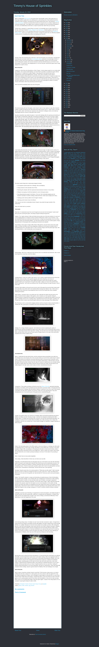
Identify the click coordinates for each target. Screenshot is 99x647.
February (69, 59)
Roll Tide (68, 73)
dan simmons (74, 170)
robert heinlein (80, 218)
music (65, 204)
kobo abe (78, 195)
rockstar (74, 219)
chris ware (76, 165)
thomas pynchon (82, 234)
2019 (67, 36)
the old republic (78, 232)
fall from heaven (74, 180)
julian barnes (76, 194)
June (68, 51)
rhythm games (82, 216)
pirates (73, 212)
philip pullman (69, 211)
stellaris (71, 226)
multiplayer (82, 203)
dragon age (82, 175)
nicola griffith (80, 205)
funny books (82, 183)
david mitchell (73, 173)
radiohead (68, 214)
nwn (65, 207)
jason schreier (66, 193)
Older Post (57, 630)
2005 (67, 107)
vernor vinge (80, 236)
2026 (67, 22)
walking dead (77, 237)
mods (74, 203)
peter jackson (79, 209)
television (76, 231)
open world (78, 207)
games (19, 585)
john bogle (77, 193)
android (72, 154)
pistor (75, 212)
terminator (66, 232)
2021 (67, 32)
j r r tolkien (80, 191)
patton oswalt (80, 208)
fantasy (66, 181)
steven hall (78, 227)
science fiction (79, 222)
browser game (67, 162)
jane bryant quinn (74, 192)
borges (81, 160)
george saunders (75, 186)
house (71, 189)
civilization (66, 167)
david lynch (83, 171)
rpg (29, 585)
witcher (71, 240)
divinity (84, 174)
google (65, 187)
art (67, 156)
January (69, 61)
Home (37, 630)
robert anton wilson (73, 218)
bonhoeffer (73, 160)
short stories (75, 224)
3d (64, 152)
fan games (83, 180)
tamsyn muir (82, 230)
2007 (67, 103)
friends (84, 181)
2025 (67, 24)
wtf (76, 240)
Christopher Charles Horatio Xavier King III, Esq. (75, 131)
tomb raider (69, 235)
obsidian (68, 207)
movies (78, 203)
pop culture (70, 213)
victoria (84, 236)
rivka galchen (66, 218)
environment (66, 179)
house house (75, 189)
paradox (72, 208)
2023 (67, 28)
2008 (67, 101)
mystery (68, 204)
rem (84, 214)
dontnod (76, 175)
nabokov (77, 204)
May (68, 53)
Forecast (68, 80)
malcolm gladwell (78, 198)
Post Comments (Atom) (40, 634)
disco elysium (74, 174)
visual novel (69, 237)
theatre (65, 234)
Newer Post (18, 630)
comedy (79, 167)
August (68, 48)
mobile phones (70, 203)
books (77, 160)
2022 (67, 30)
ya (80, 240)
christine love (82, 165)
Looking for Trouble (70, 67)
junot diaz (81, 194)
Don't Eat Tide (69, 69)
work (74, 240)
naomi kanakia (82, 204)
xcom (78, 240)
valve (76, 236)
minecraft (83, 202)
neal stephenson (68, 206)
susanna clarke (75, 230)
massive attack (82, 199)
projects (84, 213)
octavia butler (73, 207)
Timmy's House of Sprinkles (33, 5)
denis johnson (79, 173)
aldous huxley (82, 153)
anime (75, 154)
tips (64, 235)
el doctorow (77, 176)
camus (77, 162)
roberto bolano (69, 219)
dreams (72, 176)
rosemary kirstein (67, 220)
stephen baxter (76, 226)
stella (68, 226)
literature (77, 197)
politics (66, 213)
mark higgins (69, 199)
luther (74, 198)
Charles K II (66, 252)
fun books (76, 183)
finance (70, 181)
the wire (83, 232)
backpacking (73, 156)
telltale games (82, 231)
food (74, 181)
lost (84, 197)
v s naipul (73, 236)
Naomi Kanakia (67, 255)
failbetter (68, 180)
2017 (67, 83)
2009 (67, 99)
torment (32, 585)
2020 (67, 34)
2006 (67, 105)
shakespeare (82, 223)
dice (71, 174)
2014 (67, 89)
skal (80, 224)
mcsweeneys (66, 200)
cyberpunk (83, 169)
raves (74, 214)
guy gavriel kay (70, 187)
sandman (70, 222)
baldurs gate (79, 156)
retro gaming (71, 216)
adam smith (73, 152)
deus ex (83, 173)
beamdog (83, 157)
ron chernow (82, 219)
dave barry (69, 171)
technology (67, 231)
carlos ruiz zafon (82, 162)
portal (75, 213)
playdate (83, 212)
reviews (26, 585)
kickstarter (74, 195)
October (69, 44)
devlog (65, 174)
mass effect (75, 199)
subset (74, 228)
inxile (23, 585)
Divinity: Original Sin (32, 29)
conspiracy (76, 168)
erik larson (71, 179)
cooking (80, 168)
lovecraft (71, 198)
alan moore (76, 153)
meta (70, 200)
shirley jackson (69, 224)
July (68, 50)
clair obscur (73, 167)
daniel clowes (79, 170)
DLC (65, 175)
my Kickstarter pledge (37, 59)
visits (65, 237)
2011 (67, 95)
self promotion (70, 223)
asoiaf (69, 156)
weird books (66, 238)
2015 (67, 87)
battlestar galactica (77, 157)
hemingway (78, 188)
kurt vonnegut (82, 195)
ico (82, 189)
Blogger (57, 643)
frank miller (79, 181)
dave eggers (74, 171)
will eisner (72, 238)
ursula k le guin (68, 236)
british (84, 160)
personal (73, 209)
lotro (65, 198)
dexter (68, 174)
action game (68, 152)
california (73, 162)
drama (65, 176)
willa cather (76, 238)
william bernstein (82, 238)
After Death (69, 78)
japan (84, 192)
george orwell (69, 186)
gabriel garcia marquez (68, 184)
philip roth (74, 211)
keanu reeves (69, 195)
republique (66, 216)
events (83, 179)
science (73, 222)
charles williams (79, 163)
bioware (73, 158)
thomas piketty (75, 234)
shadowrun (76, 223)
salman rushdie (80, 220)
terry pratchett (71, 232)
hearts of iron (72, 188)
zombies (67, 241)
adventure (78, 152)
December (69, 40)
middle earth (72, 202)
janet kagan (80, 192)
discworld (80, 174)
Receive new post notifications (70, 14)
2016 (67, 85)
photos (69, 212)
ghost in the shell (82, 186)
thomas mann (69, 234)
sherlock (65, 224)
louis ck (67, 198)
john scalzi (66, 194)
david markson (67, 173)
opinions (83, 207)
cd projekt (66, 163)
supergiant (83, 228)
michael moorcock (82, 200)
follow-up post (27, 18)
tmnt (66, 235)
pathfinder (76, 208)
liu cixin (82, 197)
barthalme (70, 157)
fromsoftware (66, 182)
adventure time (71, 153)
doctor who (68, 175)
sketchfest (83, 224)
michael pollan (66, 202)
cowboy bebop (77, 169)
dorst (79, 175)
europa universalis (77, 179)
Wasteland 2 (41, 29)
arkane (65, 156)
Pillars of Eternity (45, 386)
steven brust (73, 227)
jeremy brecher (72, 193)
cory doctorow (70, 169)
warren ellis (83, 237)
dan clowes (69, 170)
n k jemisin (73, 204)
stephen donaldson (67, 227)
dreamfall (69, 176)
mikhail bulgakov (78, 202)
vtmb (73, 237)
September (69, 46)
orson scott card (67, 208)
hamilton (80, 187)
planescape (79, 212)
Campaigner (69, 63)
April (68, 55)
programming (79, 213)
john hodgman (82, 193)
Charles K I (66, 250)
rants (71, 214)
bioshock (68, 158)
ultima (81, 235)
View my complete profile (69, 144)
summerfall (78, 228)
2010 (67, 97)
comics (83, 167)
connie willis (71, 168)
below (65, 158)
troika (78, 235)
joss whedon (71, 194)
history (65, 189)
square (65, 226)
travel (76, 235)
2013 (67, 91)
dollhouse (72, 175)
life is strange (70, 197)
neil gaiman (74, 206)
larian (65, 197)
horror (68, 189)
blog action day (67, 160)
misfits (65, 203)
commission (66, 168)
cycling (65, 170)
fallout (80, 180)
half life (76, 187)
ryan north (75, 220)
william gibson (67, 240)
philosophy (66, 212)
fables (65, 180)
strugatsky (70, 228)
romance (78, 219)
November (69, 42)
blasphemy (77, 158)
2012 (67, 93)
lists (74, 197)
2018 (67, 38)
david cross (78, 171)
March (68, 57)
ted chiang (72, 231)
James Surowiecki (67, 192)
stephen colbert (82, 226)
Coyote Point (69, 65)
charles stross (72, 163)
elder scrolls (82, 176)
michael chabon (75, 200)
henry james (82, 188)
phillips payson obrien (81, 211)
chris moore (71, 165)
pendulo (69, 209)
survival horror (67, 230)
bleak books (82, 158)
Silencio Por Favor (70, 71)
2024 (67, 26)
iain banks (80, 189)
